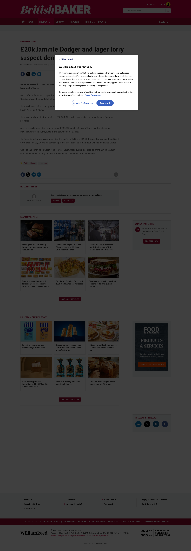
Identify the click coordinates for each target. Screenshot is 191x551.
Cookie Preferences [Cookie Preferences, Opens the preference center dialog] (83, 103)
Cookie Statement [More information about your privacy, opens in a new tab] (92, 95)
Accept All (105, 103)
